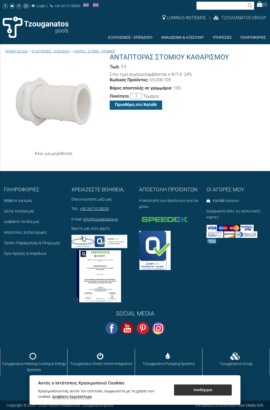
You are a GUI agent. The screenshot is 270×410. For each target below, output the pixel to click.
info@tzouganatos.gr (100, 219)
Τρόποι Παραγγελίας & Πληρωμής (32, 243)
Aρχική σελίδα (16, 51)
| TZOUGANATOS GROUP (236, 17)
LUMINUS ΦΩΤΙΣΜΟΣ (184, 17)
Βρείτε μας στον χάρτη (90, 228)
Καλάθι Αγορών (222, 200)
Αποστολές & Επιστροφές (25, 232)
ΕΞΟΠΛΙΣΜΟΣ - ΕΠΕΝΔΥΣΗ (51, 51)
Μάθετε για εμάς (18, 200)
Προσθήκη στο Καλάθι (136, 104)
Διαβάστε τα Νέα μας (22, 221)
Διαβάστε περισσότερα (72, 396)
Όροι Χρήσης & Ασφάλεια (25, 253)
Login (39, 6)
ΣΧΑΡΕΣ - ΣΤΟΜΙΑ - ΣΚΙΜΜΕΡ (94, 51)
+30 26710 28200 (65, 6)
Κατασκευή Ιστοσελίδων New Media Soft (229, 405)
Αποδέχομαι (203, 390)
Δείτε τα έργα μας (19, 211)
